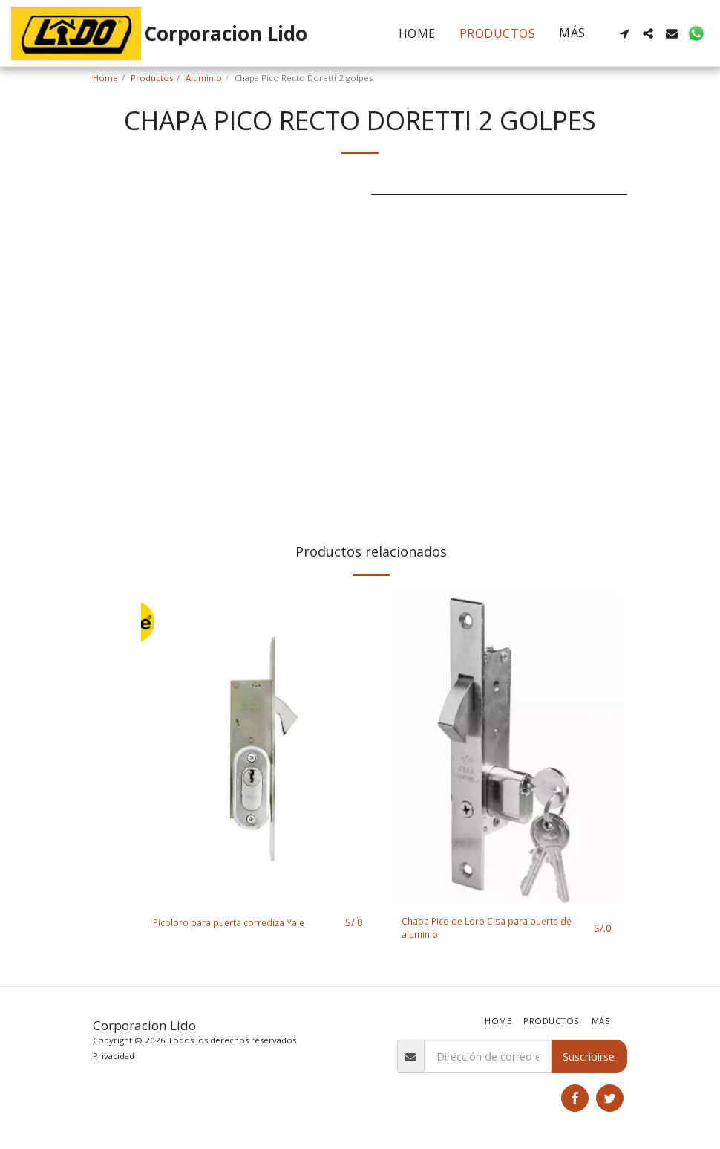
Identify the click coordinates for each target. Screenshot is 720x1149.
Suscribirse (589, 1056)
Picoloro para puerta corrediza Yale (238, 923)
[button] (624, 33)
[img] (258, 747)
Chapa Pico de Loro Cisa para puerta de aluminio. (491, 930)
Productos (152, 77)
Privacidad (113, 1055)
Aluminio (204, 77)
